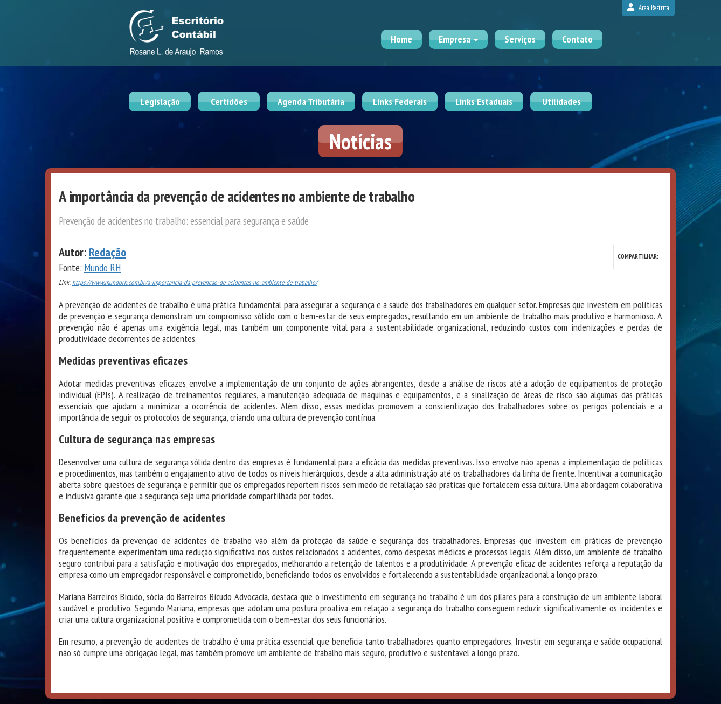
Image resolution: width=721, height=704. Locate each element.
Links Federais (400, 101)
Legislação (160, 101)
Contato (577, 39)
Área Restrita (648, 7)
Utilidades (561, 101)
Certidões (229, 101)
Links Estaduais (483, 101)
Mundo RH (102, 267)
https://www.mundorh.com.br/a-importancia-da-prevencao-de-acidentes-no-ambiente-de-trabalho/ (194, 282)
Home (401, 39)
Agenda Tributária (311, 101)
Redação (107, 252)
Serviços (520, 39)
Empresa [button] (458, 39)
